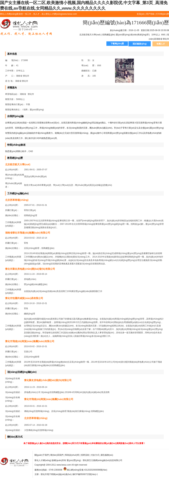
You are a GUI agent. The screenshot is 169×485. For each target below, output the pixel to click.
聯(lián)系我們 (56, 455)
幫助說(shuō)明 (72, 455)
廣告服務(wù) (107, 455)
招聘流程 (85, 455)
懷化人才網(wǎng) (26, 27)
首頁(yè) (141, 14)
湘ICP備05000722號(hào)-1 (85, 474)
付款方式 (95, 455)
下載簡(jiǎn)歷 (117, 43)
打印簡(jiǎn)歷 (162, 14)
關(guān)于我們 (41, 455)
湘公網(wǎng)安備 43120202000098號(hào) (85, 470)
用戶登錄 (150, 14)
